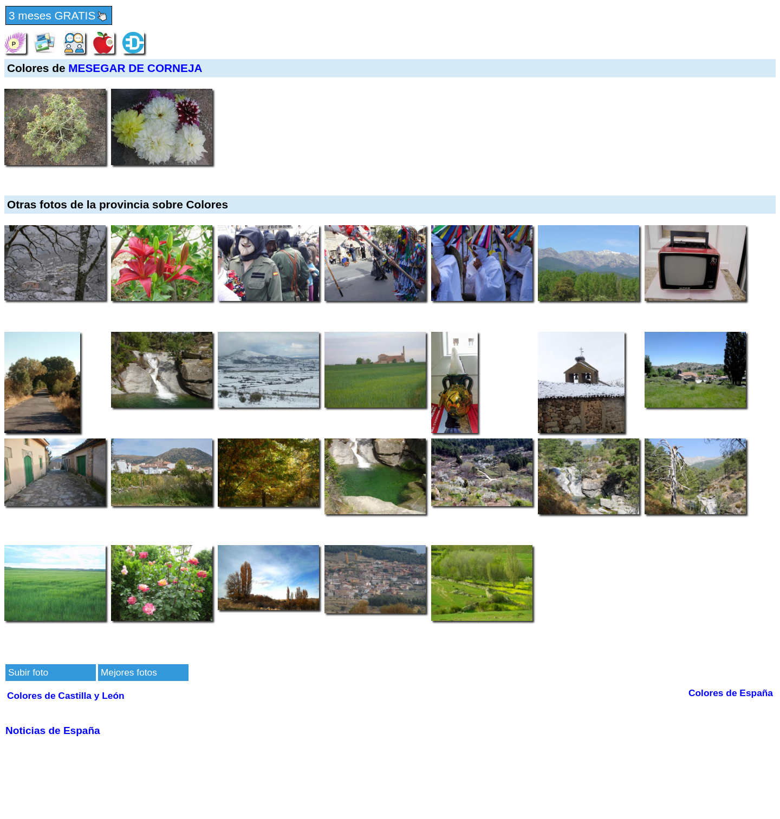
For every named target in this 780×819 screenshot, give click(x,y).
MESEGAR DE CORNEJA (135, 68)
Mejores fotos (129, 672)
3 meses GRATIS (59, 16)
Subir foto (28, 672)
